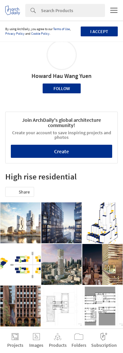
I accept (99, 31)
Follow (61, 88)
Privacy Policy (15, 33)
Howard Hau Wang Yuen (61, 76)
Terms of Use (61, 29)
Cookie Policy (40, 33)
